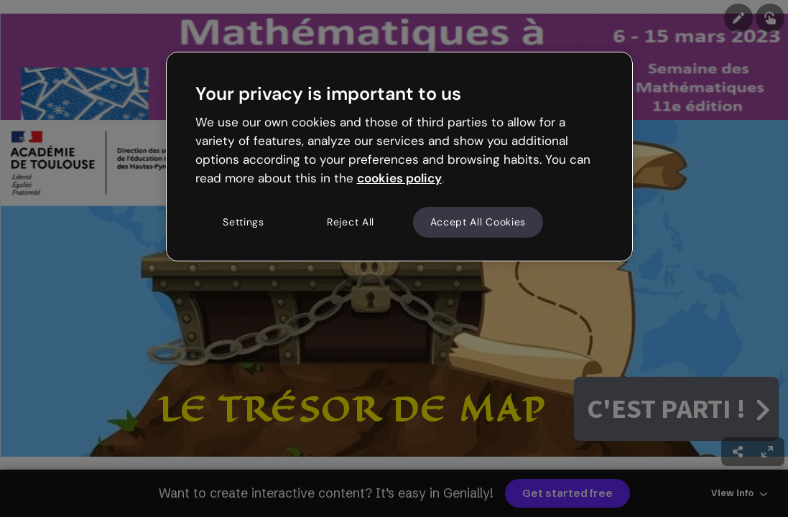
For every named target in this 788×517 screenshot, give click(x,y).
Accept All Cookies (478, 221)
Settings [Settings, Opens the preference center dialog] (243, 221)
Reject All (350, 221)
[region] (399, 156)
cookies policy (399, 178)
